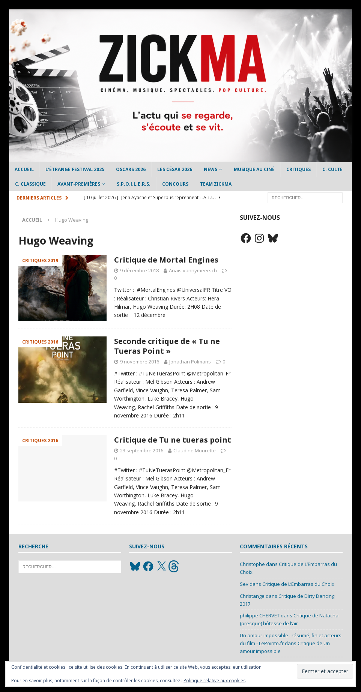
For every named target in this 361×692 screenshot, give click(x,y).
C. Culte (332, 169)
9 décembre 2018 (139, 270)
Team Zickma (216, 184)
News (210, 169)
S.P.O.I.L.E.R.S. (133, 184)
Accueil (24, 169)
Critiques (298, 169)
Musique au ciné (254, 169)
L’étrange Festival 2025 (74, 169)
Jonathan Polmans (190, 361)
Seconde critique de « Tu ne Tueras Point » (167, 346)
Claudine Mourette (194, 450)
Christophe (252, 564)
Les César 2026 (174, 169)
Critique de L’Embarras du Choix (298, 584)
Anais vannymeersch (193, 270)
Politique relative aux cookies (214, 680)
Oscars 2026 (131, 169)
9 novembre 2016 (139, 361)
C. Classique (30, 184)
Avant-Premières (78, 184)
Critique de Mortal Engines (166, 260)
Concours (175, 184)
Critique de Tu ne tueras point (172, 440)
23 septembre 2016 (141, 450)
